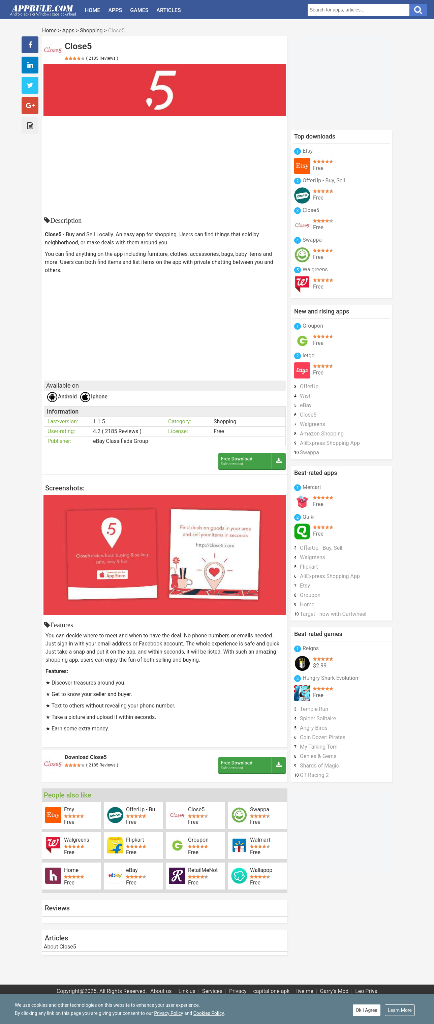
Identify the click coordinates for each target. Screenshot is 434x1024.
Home (92, 10)
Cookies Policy (208, 1013)
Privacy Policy (168, 1013)
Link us (186, 991)
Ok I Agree (366, 1010)
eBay (132, 870)
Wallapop (261, 870)
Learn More (400, 1010)
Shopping (91, 30)
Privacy (238, 991)
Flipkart (135, 840)
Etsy (69, 809)
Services (212, 991)
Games (139, 10)
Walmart (260, 840)
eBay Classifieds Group (120, 441)
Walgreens (76, 840)
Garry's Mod (334, 991)
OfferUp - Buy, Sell (143, 809)
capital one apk (271, 991)
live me (304, 991)
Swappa (259, 809)
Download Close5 (86, 757)
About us (161, 991)
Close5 (196, 809)
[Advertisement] (164, 166)
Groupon (198, 840)
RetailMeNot (203, 870)
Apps (115, 10)
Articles (168, 10)
